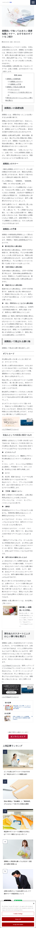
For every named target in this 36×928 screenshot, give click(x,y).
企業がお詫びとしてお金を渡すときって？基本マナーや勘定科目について (17, 892)
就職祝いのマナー (16, 81)
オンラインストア (18, 737)
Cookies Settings (18, 913)
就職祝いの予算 (15, 84)
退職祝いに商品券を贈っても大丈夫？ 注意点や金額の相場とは (18, 863)
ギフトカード (15, 89)
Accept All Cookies (18, 924)
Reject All (18, 919)
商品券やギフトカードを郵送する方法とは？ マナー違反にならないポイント (17, 833)
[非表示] (20, 75)
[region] (18, 914)
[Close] (34, 903)
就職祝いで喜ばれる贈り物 (16, 87)
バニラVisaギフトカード (10, 429)
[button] (33, 2)
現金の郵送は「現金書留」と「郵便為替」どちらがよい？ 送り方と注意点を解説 (17, 802)
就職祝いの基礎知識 (13, 79)
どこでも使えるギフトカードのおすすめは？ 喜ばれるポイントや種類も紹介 (17, 773)
